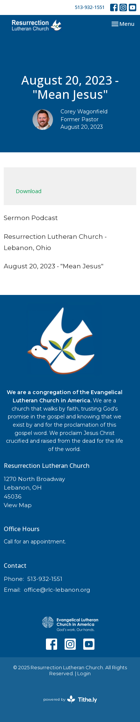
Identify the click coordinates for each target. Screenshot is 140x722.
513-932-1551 (90, 7)
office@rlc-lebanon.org (57, 589)
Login (84, 673)
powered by (70, 699)
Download (28, 191)
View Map (18, 505)
